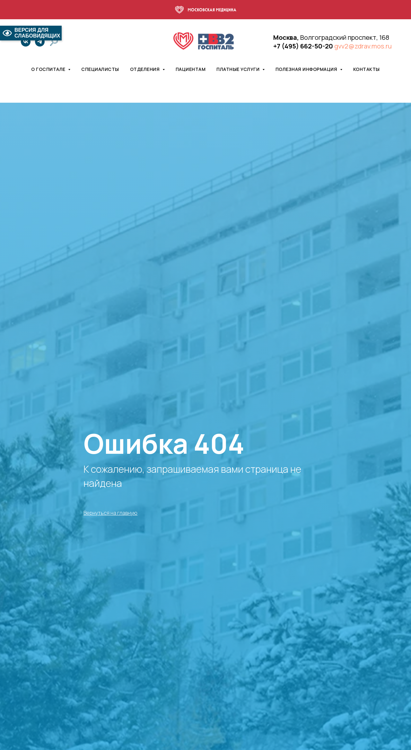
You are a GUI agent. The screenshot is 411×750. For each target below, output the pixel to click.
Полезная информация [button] (306, 69)
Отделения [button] (145, 69)
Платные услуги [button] (238, 69)
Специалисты (100, 69)
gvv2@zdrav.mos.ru (363, 46)
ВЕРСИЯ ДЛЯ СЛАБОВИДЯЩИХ (31, 33)
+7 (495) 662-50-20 (303, 46)
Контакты (366, 69)
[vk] (26, 42)
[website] (54, 42)
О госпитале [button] (48, 69)
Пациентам (191, 69)
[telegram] (40, 42)
